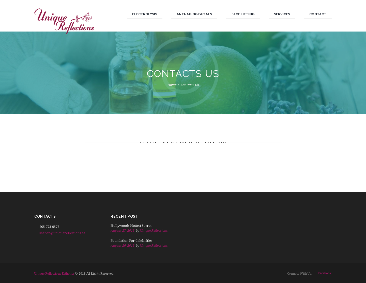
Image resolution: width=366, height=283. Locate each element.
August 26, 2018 (122, 245)
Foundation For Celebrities (131, 241)
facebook (324, 273)
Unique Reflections (154, 230)
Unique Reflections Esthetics (54, 273)
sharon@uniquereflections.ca (62, 233)
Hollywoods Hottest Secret (131, 226)
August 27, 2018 (122, 230)
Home (171, 85)
